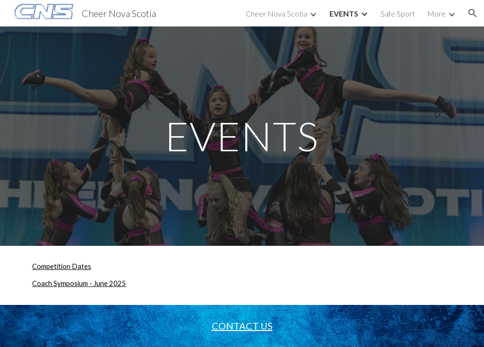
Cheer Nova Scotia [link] (276, 13)
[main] (241, 136)
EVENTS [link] (343, 13)
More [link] (436, 13)
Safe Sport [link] (397, 13)
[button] (472, 13)
